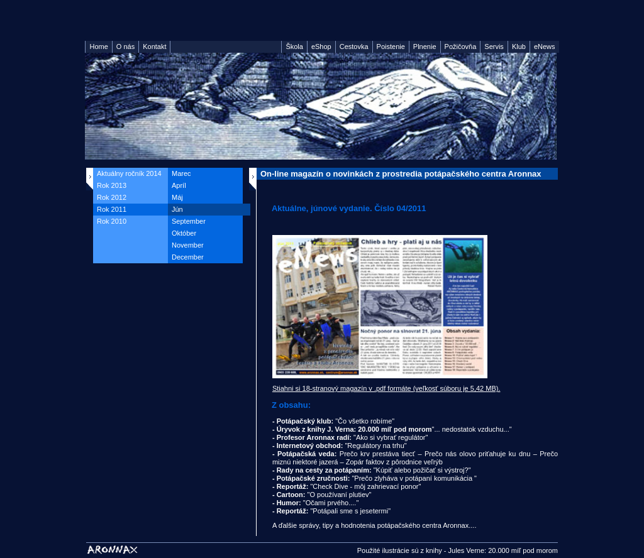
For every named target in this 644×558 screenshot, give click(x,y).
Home (98, 46)
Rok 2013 (111, 185)
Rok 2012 (111, 197)
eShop (321, 46)
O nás (125, 46)
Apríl (179, 185)
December (188, 257)
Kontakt (154, 46)
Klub (519, 46)
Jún (177, 209)
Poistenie (391, 46)
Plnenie (424, 46)
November (188, 245)
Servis (494, 46)
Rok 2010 (111, 221)
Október (184, 233)
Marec (181, 173)
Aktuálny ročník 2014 (129, 173)
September (189, 221)
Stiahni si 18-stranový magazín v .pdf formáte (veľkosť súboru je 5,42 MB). (386, 388)
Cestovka (354, 46)
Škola (294, 46)
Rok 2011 (111, 209)
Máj (177, 197)
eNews (544, 46)
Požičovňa (461, 46)
